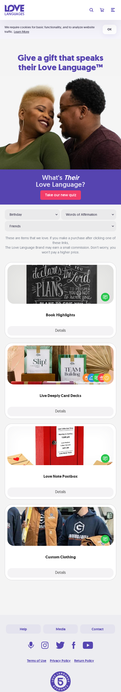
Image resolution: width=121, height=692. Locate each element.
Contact (98, 629)
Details (60, 331)
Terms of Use (36, 661)
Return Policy (84, 661)
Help (23, 629)
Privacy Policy (60, 661)
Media (60, 629)
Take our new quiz (60, 194)
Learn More (21, 32)
